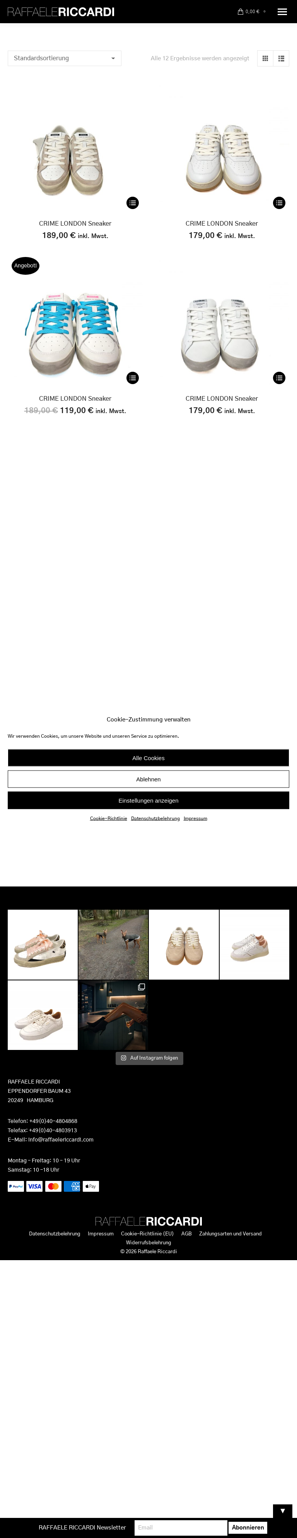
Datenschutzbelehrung (155, 818)
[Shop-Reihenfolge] (64, 58)
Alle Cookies (148, 757)
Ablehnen (148, 779)
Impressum (195, 818)
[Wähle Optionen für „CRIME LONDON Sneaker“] (132, 203)
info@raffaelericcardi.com (61, 1140)
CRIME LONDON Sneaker (75, 224)
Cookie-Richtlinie (108, 818)
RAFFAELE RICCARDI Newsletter (82, 1528)
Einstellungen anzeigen (148, 800)
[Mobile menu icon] (282, 12)
